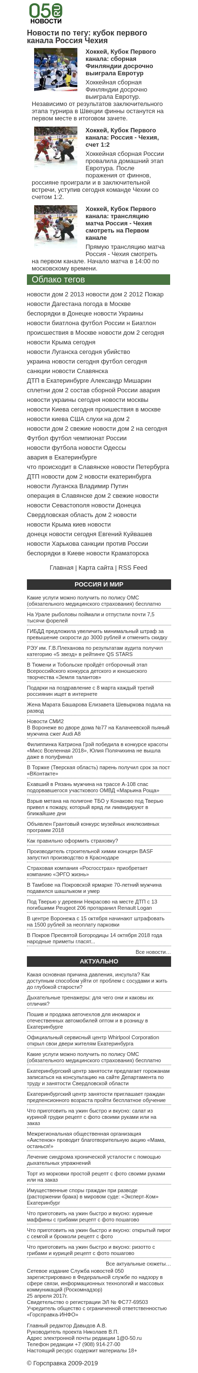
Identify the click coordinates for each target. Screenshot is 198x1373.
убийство (117, 351)
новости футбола (52, 447)
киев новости (92, 524)
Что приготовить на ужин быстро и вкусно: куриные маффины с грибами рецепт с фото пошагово (90, 1216)
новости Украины (118, 313)
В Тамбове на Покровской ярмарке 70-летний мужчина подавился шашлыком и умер (94, 888)
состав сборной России (103, 390)
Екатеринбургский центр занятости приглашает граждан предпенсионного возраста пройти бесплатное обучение (96, 1097)
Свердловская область (60, 514)
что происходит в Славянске (68, 466)
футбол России (102, 323)
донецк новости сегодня (62, 534)
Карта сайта (96, 567)
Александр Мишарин (121, 380)
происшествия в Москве (62, 332)
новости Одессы (102, 447)
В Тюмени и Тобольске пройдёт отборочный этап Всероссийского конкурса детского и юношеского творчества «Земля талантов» (87, 671)
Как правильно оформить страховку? (72, 841)
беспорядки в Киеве (56, 553)
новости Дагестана (54, 303)
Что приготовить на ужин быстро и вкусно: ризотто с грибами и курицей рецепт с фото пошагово (91, 1250)
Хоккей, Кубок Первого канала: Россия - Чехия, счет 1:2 (122, 137)
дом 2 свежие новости (126, 495)
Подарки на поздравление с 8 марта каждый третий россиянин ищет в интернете (90, 691)
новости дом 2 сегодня (131, 332)
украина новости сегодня (63, 361)
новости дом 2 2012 (114, 294)
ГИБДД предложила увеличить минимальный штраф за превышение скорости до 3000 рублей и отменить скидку (97, 634)
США (77, 418)
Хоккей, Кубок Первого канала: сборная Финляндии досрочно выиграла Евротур (121, 62)
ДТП (33, 476)
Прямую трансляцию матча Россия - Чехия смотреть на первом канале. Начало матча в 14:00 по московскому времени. (98, 257)
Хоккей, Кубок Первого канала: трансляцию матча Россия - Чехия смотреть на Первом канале (121, 223)
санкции (38, 371)
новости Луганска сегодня (64, 351)
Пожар (154, 294)
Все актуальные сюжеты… (138, 1264)
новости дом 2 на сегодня (130, 428)
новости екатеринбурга (118, 476)
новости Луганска (52, 486)
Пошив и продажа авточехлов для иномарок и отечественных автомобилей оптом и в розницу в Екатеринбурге (87, 1020)
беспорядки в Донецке (59, 313)
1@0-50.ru (129, 1338)
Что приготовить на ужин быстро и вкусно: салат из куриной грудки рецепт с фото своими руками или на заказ (91, 1117)
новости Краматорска (118, 553)
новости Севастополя (58, 505)
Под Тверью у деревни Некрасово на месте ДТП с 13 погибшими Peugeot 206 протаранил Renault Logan (92, 905)
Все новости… (153, 952)
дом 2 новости (115, 514)
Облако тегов (58, 279)
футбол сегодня (124, 361)
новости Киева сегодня (60, 409)
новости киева (47, 418)
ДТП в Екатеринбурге (58, 380)
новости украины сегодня (63, 399)
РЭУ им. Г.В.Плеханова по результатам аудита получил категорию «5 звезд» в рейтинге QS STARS (95, 651)
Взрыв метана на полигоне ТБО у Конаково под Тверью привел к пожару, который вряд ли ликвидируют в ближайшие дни (95, 807)
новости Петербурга (140, 466)
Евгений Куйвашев (125, 534)
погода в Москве (107, 303)
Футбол (37, 438)
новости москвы (125, 399)
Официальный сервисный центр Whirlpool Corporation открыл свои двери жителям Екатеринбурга (93, 1040)
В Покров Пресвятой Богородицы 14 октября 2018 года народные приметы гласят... (94, 938)
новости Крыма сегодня (61, 342)
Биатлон (144, 323)
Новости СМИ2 (45, 721)
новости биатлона (53, 323)
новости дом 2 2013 (55, 294)
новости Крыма (49, 524)
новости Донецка (116, 505)
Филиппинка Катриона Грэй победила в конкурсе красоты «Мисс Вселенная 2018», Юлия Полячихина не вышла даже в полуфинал (97, 750)
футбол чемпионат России (88, 438)
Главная (61, 567)
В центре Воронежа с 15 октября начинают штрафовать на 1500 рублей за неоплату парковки (95, 921)
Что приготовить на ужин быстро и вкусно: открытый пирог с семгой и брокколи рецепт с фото (99, 1233)
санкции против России (114, 543)
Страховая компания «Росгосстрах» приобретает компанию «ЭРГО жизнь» (87, 871)
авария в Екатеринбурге (62, 457)
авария (149, 390)
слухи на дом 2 (108, 418)
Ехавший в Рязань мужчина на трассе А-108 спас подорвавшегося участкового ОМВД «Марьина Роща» (93, 787)
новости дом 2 (62, 476)
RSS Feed (133, 567)
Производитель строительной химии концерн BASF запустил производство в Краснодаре (90, 854)
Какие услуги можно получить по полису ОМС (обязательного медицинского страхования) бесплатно (94, 601)
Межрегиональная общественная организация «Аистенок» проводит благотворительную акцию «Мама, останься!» (96, 1140)
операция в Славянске (60, 495)
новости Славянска (80, 371)
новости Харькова (53, 543)
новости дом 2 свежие (59, 428)
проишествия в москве (128, 409)
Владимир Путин (103, 486)
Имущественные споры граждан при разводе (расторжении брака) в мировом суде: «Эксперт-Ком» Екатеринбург (93, 1196)
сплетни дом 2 (48, 390)
